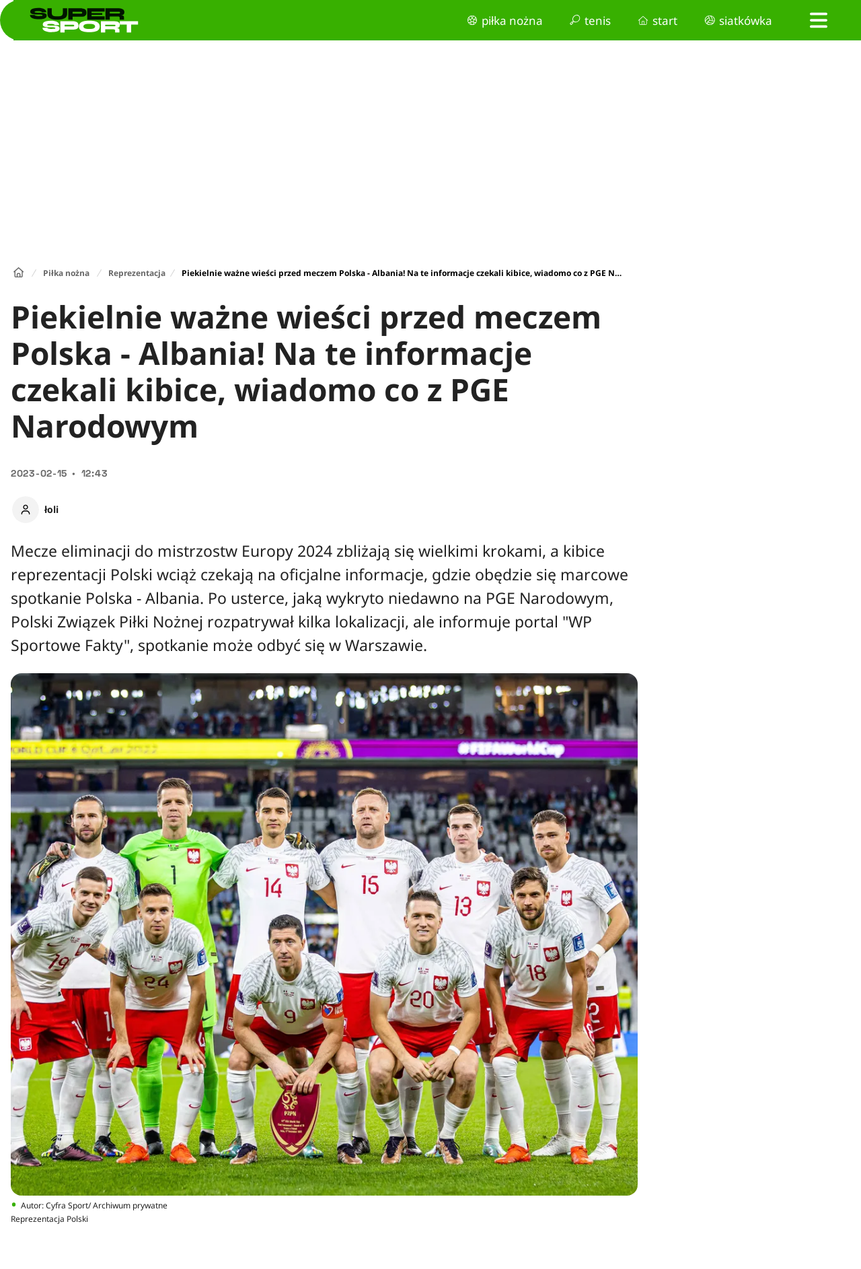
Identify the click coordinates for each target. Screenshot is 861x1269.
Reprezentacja (136, 273)
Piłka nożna (66, 273)
